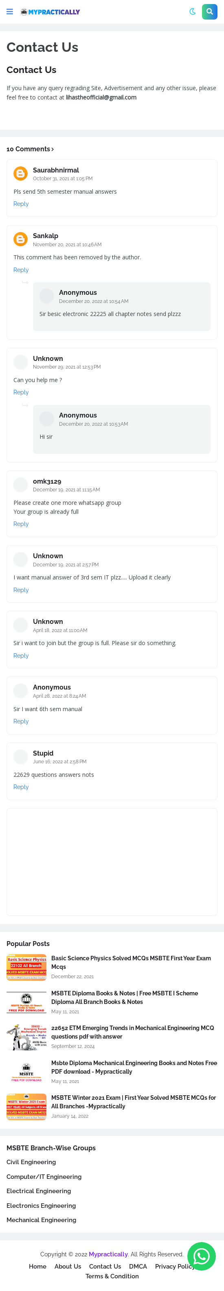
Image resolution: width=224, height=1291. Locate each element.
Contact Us (105, 1266)
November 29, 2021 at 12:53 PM (67, 367)
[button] (10, 12)
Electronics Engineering (41, 1205)
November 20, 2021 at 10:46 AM (67, 245)
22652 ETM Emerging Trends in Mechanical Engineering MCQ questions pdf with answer (132, 1032)
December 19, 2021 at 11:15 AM (66, 490)
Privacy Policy (175, 1266)
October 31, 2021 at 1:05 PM (63, 178)
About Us (68, 1266)
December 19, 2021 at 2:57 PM (66, 565)
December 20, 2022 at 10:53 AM (93, 424)
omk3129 (47, 481)
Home (37, 1266)
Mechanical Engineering (41, 1220)
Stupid (43, 753)
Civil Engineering (31, 1162)
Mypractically (108, 1254)
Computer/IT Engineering (44, 1176)
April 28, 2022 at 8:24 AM (59, 696)
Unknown (48, 359)
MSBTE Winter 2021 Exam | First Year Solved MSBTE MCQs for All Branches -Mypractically (133, 1102)
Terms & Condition (112, 1276)
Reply (21, 204)
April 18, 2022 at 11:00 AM (60, 630)
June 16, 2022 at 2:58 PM (60, 762)
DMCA (138, 1266)
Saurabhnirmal (56, 170)
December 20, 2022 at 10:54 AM (94, 301)
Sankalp (45, 236)
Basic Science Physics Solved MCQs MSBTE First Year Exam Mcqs (131, 962)
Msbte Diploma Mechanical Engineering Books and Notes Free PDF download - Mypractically (134, 1067)
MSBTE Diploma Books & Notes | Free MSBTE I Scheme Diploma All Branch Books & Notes (124, 997)
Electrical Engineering (39, 1191)
